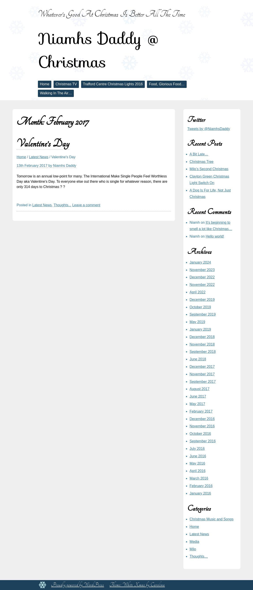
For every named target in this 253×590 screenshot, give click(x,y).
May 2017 (197, 404)
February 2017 (201, 411)
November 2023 (202, 270)
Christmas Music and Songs (211, 519)
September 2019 (203, 314)
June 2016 (198, 456)
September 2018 (203, 352)
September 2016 (203, 441)
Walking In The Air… (56, 93)
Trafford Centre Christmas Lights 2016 (113, 84)
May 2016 (197, 463)
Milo (193, 549)
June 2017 (198, 396)
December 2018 (202, 337)
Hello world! (215, 236)
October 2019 (200, 307)
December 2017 (202, 367)
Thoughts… (199, 556)
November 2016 (202, 426)
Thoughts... (62, 205)
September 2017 (203, 381)
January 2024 (200, 262)
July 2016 (197, 448)
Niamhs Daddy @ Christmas (98, 50)
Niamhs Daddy (64, 166)
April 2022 (197, 292)
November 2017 (202, 374)
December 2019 (202, 300)
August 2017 (199, 389)
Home (44, 84)
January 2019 (200, 329)
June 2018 (198, 359)
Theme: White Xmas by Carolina (137, 585)
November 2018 (202, 344)
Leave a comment (86, 205)
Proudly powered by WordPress (77, 585)
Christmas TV (66, 84)
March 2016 (199, 478)
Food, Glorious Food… (167, 84)
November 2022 (202, 285)
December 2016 (202, 419)
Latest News (38, 157)
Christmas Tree (201, 162)
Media (194, 541)
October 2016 (200, 434)
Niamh (195, 222)
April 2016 (197, 471)
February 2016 (201, 486)
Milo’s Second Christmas (209, 169)
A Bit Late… (199, 154)
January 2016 (200, 493)
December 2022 (202, 277)
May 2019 (197, 322)
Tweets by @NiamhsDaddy (208, 129)
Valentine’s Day (43, 143)
